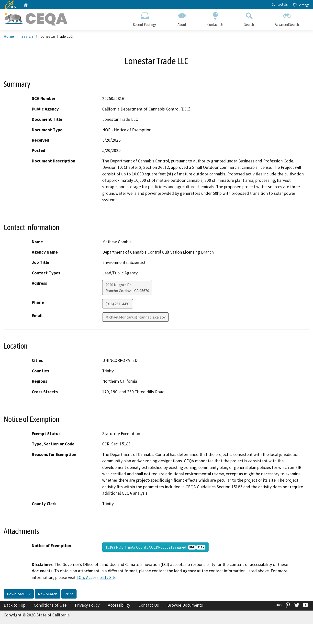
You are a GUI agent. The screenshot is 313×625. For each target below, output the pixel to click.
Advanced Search (287, 19)
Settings (301, 4)
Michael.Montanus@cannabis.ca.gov (135, 318)
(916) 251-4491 (117, 304)
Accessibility (119, 606)
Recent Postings (144, 19)
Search (249, 19)
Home (9, 37)
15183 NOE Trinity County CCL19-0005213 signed (155, 547)
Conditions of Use (50, 606)
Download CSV (19, 594)
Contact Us (280, 4)
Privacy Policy (87, 606)
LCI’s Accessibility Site (96, 578)
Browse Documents (185, 606)
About (182, 19)
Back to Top (14, 606)
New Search (47, 594)
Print (69, 594)
